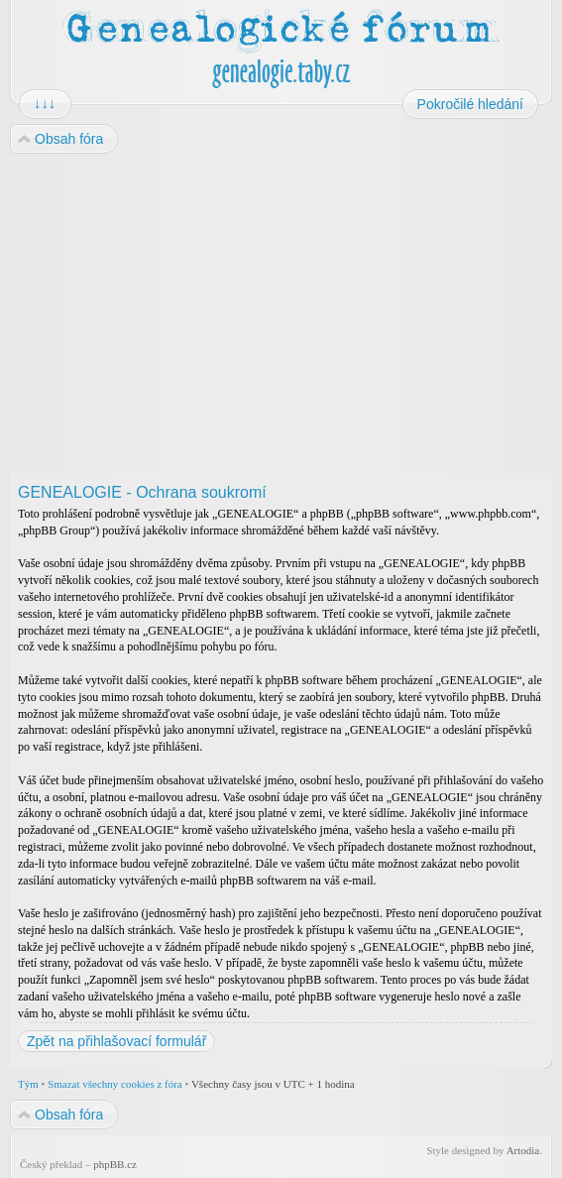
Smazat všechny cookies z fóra (115, 1084)
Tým (28, 1084)
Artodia (523, 1150)
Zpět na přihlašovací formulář (116, 1041)
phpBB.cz (115, 1164)
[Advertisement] (281, 314)
